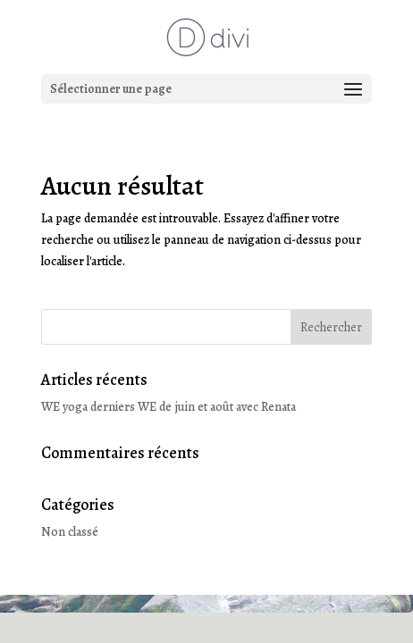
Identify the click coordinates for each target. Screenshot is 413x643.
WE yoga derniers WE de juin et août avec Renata (168, 406)
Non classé (69, 531)
